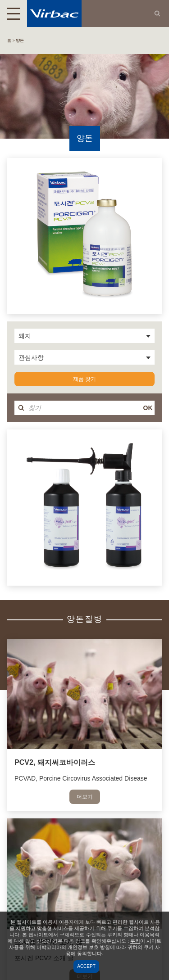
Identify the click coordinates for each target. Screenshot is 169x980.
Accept (86, 966)
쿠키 (135, 941)
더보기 (85, 797)
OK (148, 407)
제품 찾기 (84, 379)
